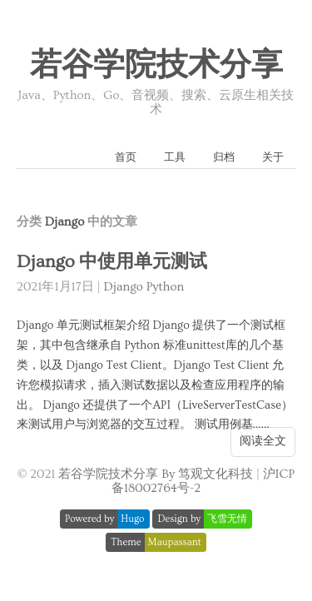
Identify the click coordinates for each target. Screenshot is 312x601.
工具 (175, 157)
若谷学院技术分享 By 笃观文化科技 (155, 474)
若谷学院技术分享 (156, 65)
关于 (273, 157)
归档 (224, 157)
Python (165, 287)
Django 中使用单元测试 (112, 261)
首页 (125, 157)
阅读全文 (263, 441)
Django (122, 287)
